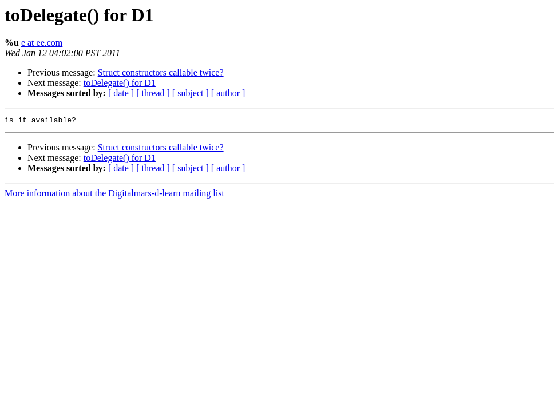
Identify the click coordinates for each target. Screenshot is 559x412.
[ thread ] (153, 93)
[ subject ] (190, 93)
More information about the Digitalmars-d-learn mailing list (114, 195)
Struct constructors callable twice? (161, 72)
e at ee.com (41, 42)
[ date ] (121, 93)
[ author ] (228, 93)
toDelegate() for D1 (120, 83)
